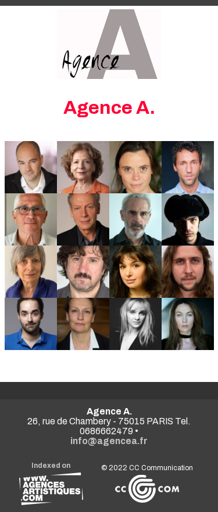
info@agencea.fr (109, 441)
